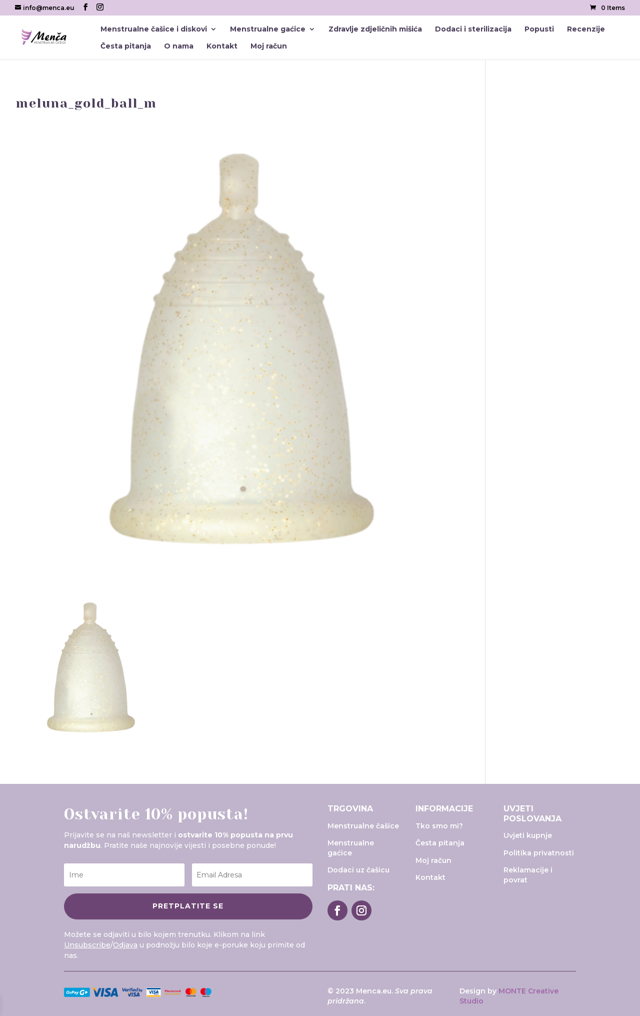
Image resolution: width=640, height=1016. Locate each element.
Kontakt (222, 47)
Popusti (539, 30)
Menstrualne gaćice (268, 30)
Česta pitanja (125, 47)
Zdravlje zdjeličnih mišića (375, 30)
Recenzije (586, 30)
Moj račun (268, 47)
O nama (179, 47)
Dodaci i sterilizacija (473, 30)
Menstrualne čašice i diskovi (153, 30)
